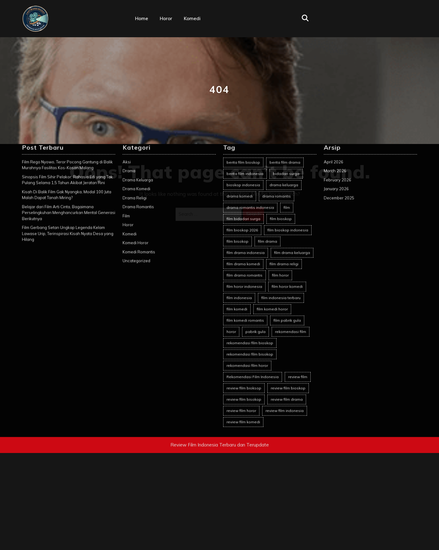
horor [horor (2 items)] (231, 236)
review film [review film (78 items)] (297, 281)
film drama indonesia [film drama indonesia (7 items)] (246, 157)
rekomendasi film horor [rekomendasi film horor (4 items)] (247, 270)
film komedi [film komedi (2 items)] (237, 213)
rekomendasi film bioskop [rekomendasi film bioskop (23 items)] (250, 247)
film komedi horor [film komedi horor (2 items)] (272, 213)
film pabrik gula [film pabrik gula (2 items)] (287, 225)
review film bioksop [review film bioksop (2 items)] (244, 292)
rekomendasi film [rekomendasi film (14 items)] (290, 236)
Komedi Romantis (139, 156)
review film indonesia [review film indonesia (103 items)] (285, 315)
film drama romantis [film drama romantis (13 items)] (244, 180)
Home (141, 18)
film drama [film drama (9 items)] (267, 146)
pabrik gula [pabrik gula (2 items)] (255, 236)
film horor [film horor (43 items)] (280, 180)
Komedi (192, 18)
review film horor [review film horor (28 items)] (241, 315)
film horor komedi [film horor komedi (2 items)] (287, 191)
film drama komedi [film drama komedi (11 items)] (243, 168)
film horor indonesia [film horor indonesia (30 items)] (244, 191)
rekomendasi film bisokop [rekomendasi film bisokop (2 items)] (250, 259)
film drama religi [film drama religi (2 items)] (283, 168)
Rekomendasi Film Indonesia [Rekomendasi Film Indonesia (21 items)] (253, 281)
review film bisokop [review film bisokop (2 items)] (244, 304)
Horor (166, 18)
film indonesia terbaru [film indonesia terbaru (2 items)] (281, 202)
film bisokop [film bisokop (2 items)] (237, 146)
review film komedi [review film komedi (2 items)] (243, 326)
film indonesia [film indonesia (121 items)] (239, 202)
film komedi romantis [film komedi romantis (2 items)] (245, 225)
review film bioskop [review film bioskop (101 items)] (288, 292)
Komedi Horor (135, 147)
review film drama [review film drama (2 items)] (287, 304)
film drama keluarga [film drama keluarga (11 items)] (292, 157)
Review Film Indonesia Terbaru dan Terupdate (219, 349)
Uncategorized (136, 165)
